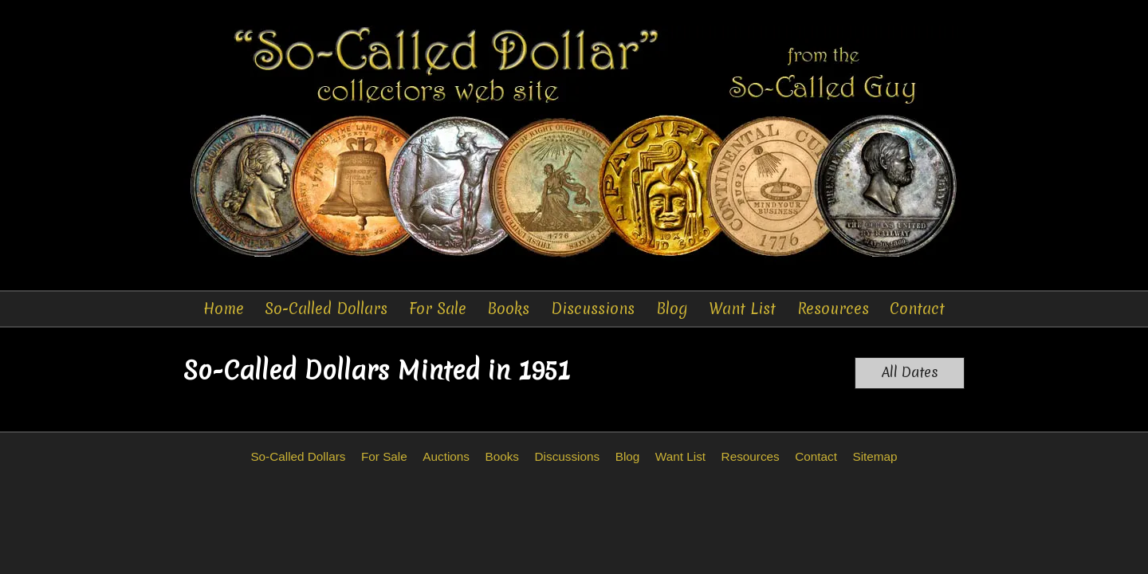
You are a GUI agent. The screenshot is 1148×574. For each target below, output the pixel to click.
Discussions (593, 308)
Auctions (446, 456)
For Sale (437, 308)
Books (508, 308)
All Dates (910, 372)
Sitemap (874, 456)
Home (223, 308)
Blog (672, 308)
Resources (833, 308)
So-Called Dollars (326, 308)
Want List (742, 308)
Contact (917, 308)
